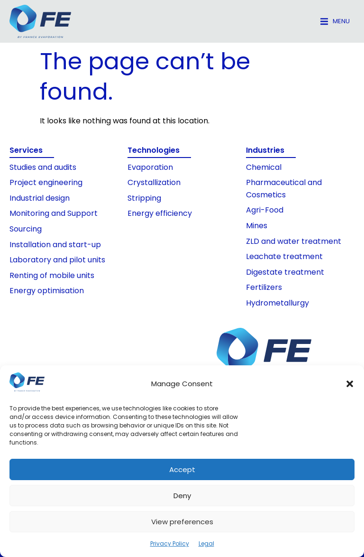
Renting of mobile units (51, 275)
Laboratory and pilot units (57, 259)
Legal (206, 543)
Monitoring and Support (53, 213)
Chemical (264, 167)
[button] (350, 384)
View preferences (182, 522)
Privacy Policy (169, 543)
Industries (265, 150)
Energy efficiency (159, 213)
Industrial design (39, 198)
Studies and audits (42, 167)
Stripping (144, 198)
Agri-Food (264, 209)
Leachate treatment (284, 256)
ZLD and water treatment (293, 241)
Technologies (153, 150)
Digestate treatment (285, 272)
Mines (256, 225)
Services (26, 150)
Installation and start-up (55, 244)
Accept (182, 469)
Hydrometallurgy (277, 302)
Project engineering (45, 182)
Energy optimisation (46, 290)
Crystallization (154, 182)
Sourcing (25, 228)
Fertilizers (264, 287)
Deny (182, 496)
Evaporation (150, 167)
